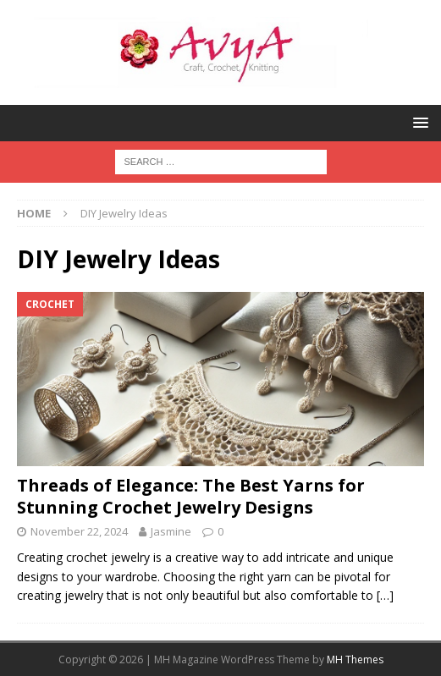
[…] (385, 595)
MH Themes (355, 659)
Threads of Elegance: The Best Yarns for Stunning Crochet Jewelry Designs (191, 496)
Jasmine (171, 531)
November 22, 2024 (79, 531)
